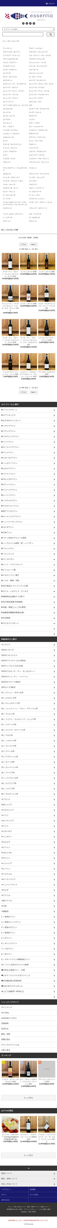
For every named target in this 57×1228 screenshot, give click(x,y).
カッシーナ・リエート (10, 98)
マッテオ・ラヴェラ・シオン (13, 181)
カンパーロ (7, 112)
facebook (24, 1212)
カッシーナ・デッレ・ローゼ (39, 91)
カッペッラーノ (8, 102)
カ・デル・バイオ (35, 77)
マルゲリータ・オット (10, 188)
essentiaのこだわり (9, 1018)
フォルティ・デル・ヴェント (39, 158)
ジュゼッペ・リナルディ (11, 134)
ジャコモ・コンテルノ (10, 130)
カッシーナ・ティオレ (36, 87)
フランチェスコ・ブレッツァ (39, 162)
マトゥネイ (33, 181)
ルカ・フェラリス (35, 214)
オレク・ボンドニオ (10, 77)
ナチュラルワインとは (10, 1045)
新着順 (35, 237)
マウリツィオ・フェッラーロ (39, 174)
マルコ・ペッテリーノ (36, 188)
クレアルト (7, 119)
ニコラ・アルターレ (10, 151)
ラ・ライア (7, 199)
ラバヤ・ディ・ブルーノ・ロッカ (40, 202)
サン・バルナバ (8, 126)
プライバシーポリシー (30, 1209)
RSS (29, 1212)
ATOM (34, 1212)
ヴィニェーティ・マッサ (37, 62)
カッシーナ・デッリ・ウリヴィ (13, 91)
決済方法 (4, 1029)
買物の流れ (5, 1039)
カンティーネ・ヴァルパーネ (39, 109)
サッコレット (7, 123)
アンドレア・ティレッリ (11, 55)
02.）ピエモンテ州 (13, 41)
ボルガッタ (7, 174)
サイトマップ (6, 1007)
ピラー (5, 155)
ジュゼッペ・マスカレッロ (38, 130)
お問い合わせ (5, 1200)
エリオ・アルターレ (10, 70)
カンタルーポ (7, 109)
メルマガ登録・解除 (44, 1209)
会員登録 (32, 1189)
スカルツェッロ (8, 137)
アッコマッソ (7, 48)
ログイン (4, 1194)
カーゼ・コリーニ (9, 116)
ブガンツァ (7, 162)
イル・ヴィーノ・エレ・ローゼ (39, 55)
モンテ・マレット (9, 191)
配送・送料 (5, 1034)
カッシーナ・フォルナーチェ (39, 94)
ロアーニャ (7, 221)
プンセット (33, 168)
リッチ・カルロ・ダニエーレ (13, 214)
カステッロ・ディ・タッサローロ (14, 84)
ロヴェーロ (33, 221)
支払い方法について (19, 1206)
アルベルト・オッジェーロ (38, 52)
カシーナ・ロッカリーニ (37, 80)
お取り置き (5, 1050)
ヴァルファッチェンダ (36, 59)
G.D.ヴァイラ (33, 134)
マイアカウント (6, 1189)
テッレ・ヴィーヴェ (36, 141)
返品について (44, 1206)
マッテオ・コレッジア (36, 177)
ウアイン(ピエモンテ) (10, 59)
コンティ (32, 119)
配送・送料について (33, 1206)
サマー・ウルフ (34, 123)
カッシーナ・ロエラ (36, 98)
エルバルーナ (33, 70)
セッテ (5, 141)
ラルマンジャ (7, 208)
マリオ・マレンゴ (9, 184)
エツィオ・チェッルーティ (38, 66)
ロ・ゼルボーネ (34, 217)
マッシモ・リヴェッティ (11, 177)
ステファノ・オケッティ (37, 137)
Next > (33, 244)
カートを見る (34, 1194)
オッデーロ (7, 73)
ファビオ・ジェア (9, 158)
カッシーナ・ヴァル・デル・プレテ (41, 84)
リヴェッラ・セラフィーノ (38, 208)
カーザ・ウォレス (35, 112)
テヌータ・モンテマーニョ (12, 144)
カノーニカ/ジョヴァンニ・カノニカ (15, 105)
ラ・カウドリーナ (35, 191)
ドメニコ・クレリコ (10, 148)
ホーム (4, 41)
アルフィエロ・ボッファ (11, 52)
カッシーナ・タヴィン (10, 87)
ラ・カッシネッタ (9, 195)
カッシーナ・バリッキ (10, 94)
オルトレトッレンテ (36, 73)
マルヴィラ (33, 184)
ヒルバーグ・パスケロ (36, 155)
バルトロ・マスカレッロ (37, 151)
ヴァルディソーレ (9, 66)
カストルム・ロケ (35, 102)
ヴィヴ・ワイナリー (10, 62)
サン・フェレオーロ (36, 126)
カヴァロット (7, 80)
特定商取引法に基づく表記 (14, 1209)
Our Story (5, 1013)
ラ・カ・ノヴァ (34, 195)
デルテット (33, 144)
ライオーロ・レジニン (36, 199)
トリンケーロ (33, 148)
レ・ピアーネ (7, 217)
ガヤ (30, 105)
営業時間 (4, 1023)
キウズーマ (33, 116)
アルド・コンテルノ (36, 48)
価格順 (29, 237)
